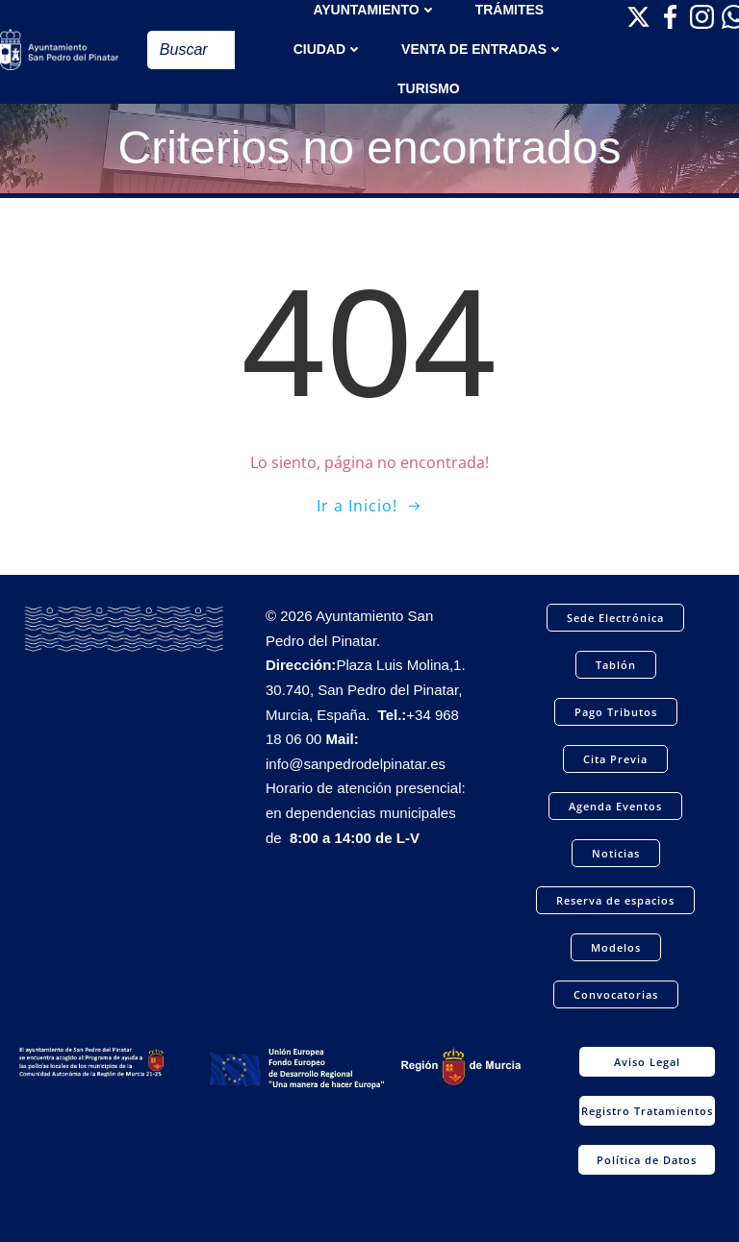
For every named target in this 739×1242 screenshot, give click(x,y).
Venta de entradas (482, 49)
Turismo (428, 88)
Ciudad (328, 49)
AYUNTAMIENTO (374, 9)
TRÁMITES (510, 9)
